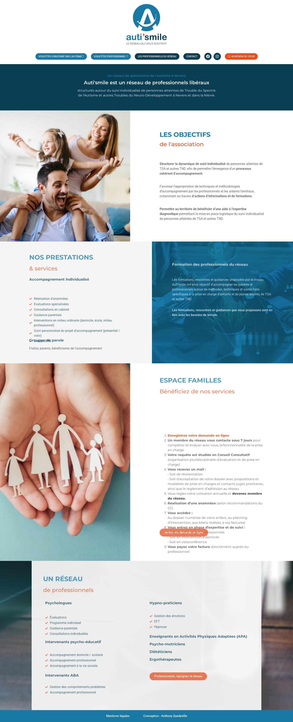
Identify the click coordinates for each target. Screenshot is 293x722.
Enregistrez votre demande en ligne (198, 499)
